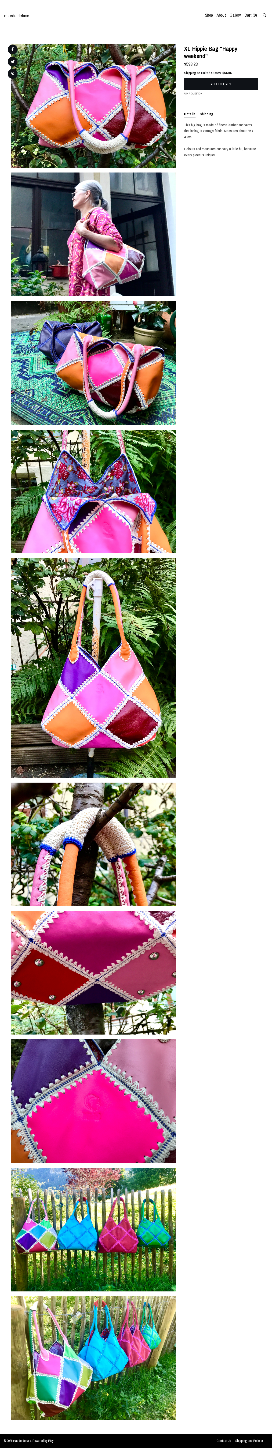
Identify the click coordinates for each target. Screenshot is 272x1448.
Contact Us (224, 1441)
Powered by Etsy (43, 1441)
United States (211, 72)
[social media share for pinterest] (13, 74)
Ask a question (193, 93)
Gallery (235, 15)
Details (190, 113)
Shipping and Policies (249, 1441)
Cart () (250, 15)
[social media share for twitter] (13, 62)
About (221, 15)
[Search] (264, 16)
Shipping (207, 113)
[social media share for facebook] (12, 49)
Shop (209, 15)
